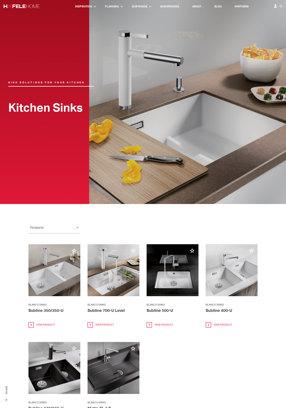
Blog (218, 6)
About (196, 6)
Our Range (139, 6)
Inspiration (83, 6)
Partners (242, 6)
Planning (112, 6)
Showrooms (169, 6)
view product (41, 325)
